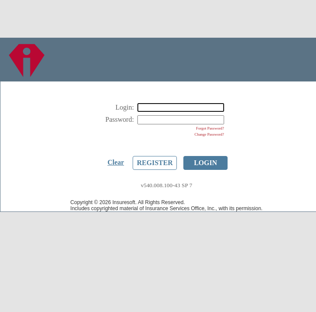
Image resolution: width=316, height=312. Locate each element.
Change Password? (209, 134)
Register (155, 162)
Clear (116, 162)
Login (205, 162)
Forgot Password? (210, 128)
